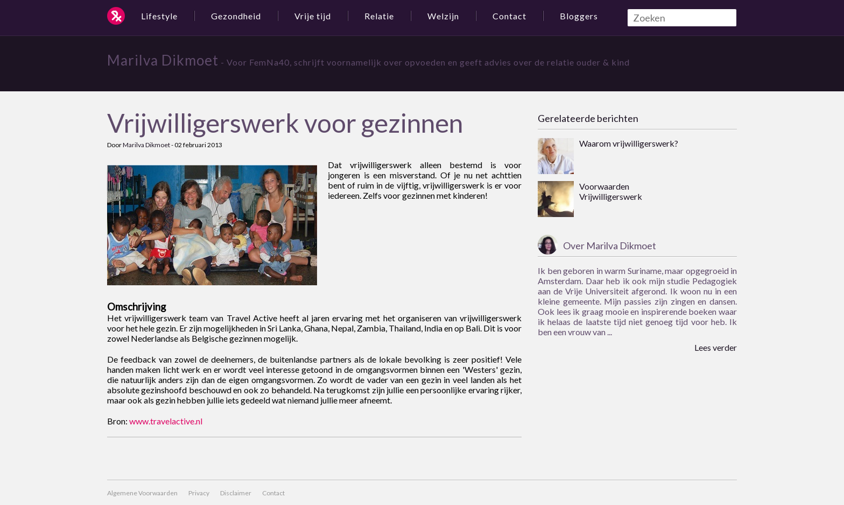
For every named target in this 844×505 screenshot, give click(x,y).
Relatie (379, 16)
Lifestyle (159, 16)
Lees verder (715, 347)
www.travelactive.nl (165, 421)
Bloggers (579, 16)
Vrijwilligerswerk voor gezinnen (285, 122)
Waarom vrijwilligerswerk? (628, 143)
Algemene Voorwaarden (142, 493)
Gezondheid (236, 16)
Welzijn (443, 16)
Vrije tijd (312, 16)
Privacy (198, 493)
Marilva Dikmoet (163, 60)
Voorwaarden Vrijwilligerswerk (610, 191)
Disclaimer (235, 493)
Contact (509, 16)
